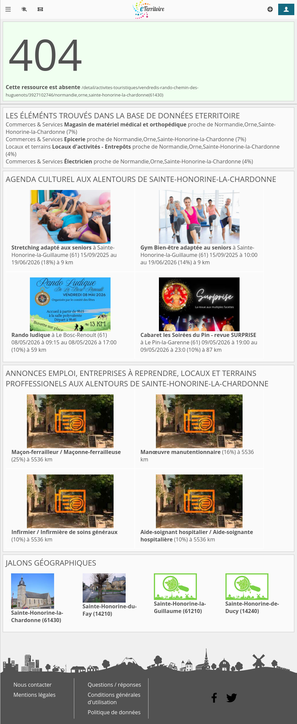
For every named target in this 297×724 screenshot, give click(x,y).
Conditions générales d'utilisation (114, 698)
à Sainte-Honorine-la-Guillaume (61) (63, 251)
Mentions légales (34, 694)
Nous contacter (32, 684)
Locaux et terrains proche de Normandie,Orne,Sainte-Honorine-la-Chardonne (143, 146)
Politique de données (114, 712)
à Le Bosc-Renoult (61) (59, 335)
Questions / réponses (114, 684)
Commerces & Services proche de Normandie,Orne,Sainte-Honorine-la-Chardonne (121, 139)
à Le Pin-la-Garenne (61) (198, 338)
